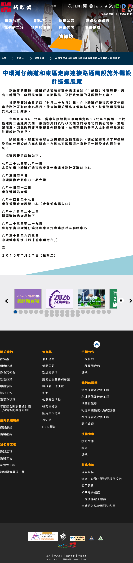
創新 (45, 393)
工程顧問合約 (90, 366)
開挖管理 (87, 424)
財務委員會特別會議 (56, 379)
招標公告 (67, 21)
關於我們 (13, 21)
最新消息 (48, 359)
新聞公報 (48, 366)
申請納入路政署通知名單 (98, 506)
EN (77, 6)
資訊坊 (39, 21)
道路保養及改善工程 (95, 390)
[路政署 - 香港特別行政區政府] (23, 7)
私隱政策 (82, 555)
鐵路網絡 (6, 434)
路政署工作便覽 (53, 386)
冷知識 (47, 420)
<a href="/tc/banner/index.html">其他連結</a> (66, 303)
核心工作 (6, 393)
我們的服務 (41, 28)
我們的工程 (14, 28)
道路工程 (6, 451)
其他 (84, 372)
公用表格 (87, 485)
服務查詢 (92, 28)
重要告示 (70, 555)
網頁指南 (58, 555)
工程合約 (87, 359)
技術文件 (87, 441)
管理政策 (6, 379)
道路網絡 (6, 427)
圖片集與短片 (51, 413)
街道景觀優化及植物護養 (98, 410)
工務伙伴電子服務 (93, 499)
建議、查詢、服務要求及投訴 (101, 479)
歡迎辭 (4, 359)
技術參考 (67, 28)
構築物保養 (89, 403)
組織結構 (6, 366)
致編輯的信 (50, 372)
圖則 (84, 448)
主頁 (48, 555)
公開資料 (87, 472)
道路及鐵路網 (97, 21)
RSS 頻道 (49, 427)
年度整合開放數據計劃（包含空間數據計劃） (15, 408)
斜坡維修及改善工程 (95, 397)
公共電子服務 (90, 492)
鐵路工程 (6, 458)
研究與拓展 (50, 406)
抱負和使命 (7, 372)
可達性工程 (7, 465)
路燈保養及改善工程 (95, 417)
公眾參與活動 (51, 399)
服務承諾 (6, 386)
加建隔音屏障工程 (12, 472)
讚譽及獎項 (7, 399)
